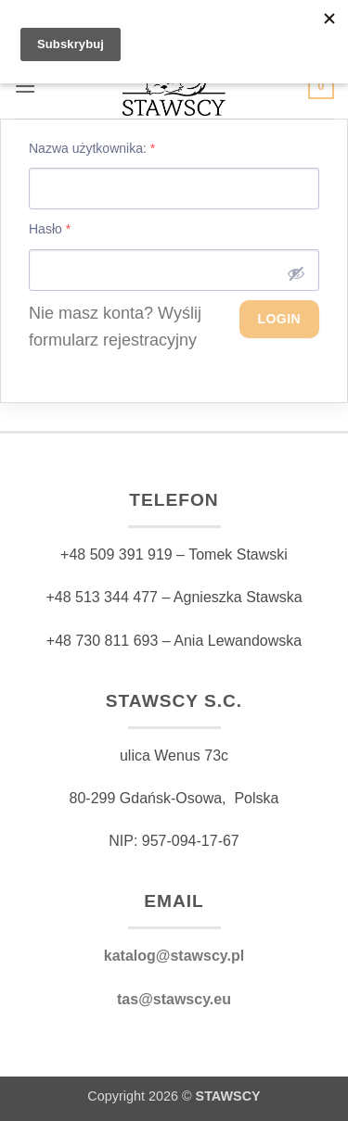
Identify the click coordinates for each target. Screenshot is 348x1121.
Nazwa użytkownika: (92, 148)
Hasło (50, 228)
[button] (25, 85)
